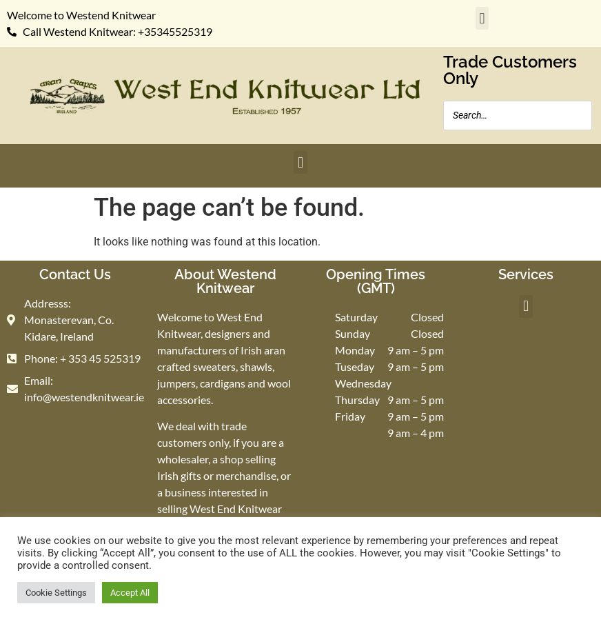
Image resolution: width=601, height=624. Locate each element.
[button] (482, 18)
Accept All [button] (130, 592)
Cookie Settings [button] (56, 592)
